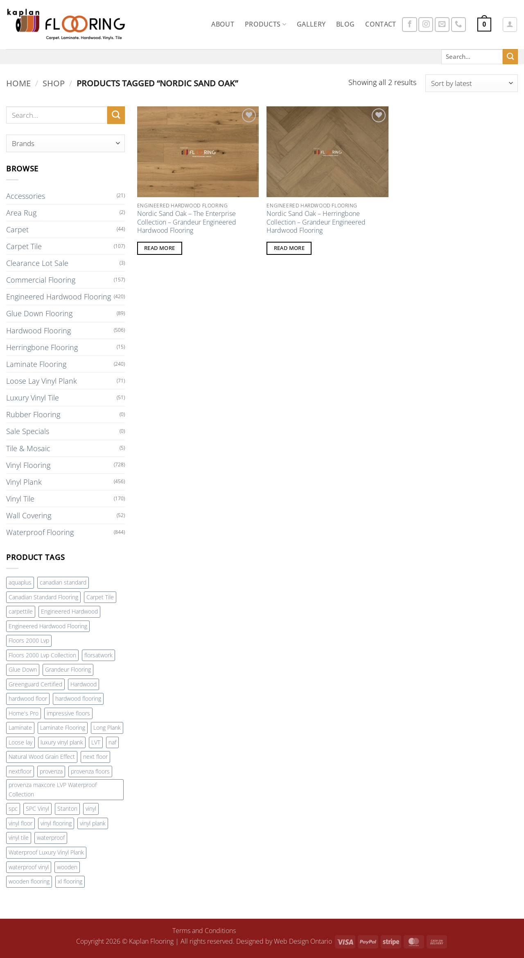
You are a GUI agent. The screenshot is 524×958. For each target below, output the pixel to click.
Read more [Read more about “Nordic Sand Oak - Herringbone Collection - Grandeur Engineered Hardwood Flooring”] (289, 248)
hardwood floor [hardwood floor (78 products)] (28, 698)
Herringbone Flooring (42, 347)
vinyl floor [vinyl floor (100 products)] (20, 823)
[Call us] (458, 24)
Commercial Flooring (40, 280)
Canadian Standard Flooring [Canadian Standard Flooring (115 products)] (43, 597)
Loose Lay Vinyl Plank (41, 381)
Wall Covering (28, 515)
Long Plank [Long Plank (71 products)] (107, 727)
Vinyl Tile (20, 499)
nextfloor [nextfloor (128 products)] (20, 771)
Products (265, 24)
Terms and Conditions (204, 930)
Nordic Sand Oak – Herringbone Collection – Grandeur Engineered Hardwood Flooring (316, 222)
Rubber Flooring (33, 414)
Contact (380, 24)
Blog (345, 24)
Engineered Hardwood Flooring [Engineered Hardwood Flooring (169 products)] (48, 626)
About (222, 24)
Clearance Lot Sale (37, 263)
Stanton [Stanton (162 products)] (67, 808)
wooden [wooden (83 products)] (67, 867)
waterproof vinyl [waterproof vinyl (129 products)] (29, 867)
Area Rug (21, 213)
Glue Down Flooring (39, 313)
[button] (484, 24)
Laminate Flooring (36, 364)
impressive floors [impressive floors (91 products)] (68, 713)
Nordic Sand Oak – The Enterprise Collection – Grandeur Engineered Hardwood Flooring (186, 222)
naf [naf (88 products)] (112, 742)
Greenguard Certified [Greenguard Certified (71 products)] (35, 684)
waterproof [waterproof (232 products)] (51, 837)
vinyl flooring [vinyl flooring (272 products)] (56, 823)
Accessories (25, 196)
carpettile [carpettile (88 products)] (21, 611)
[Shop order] (471, 83)
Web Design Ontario (303, 941)
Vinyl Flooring (28, 465)
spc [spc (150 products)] (13, 808)
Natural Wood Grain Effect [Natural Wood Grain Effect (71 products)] (42, 756)
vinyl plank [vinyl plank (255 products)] (93, 823)
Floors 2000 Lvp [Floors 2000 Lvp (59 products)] (29, 640)
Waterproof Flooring (40, 532)
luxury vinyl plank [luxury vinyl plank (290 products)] (62, 742)
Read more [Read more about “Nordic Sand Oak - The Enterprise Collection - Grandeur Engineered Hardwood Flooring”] (159, 248)
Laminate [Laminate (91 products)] (20, 727)
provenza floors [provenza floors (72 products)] (90, 771)
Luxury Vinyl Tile (32, 398)
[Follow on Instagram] (425, 24)
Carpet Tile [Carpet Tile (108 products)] (100, 597)
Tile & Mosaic (28, 448)
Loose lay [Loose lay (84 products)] (20, 742)
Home (18, 83)
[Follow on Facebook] (409, 24)
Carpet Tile (24, 246)
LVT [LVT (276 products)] (95, 742)
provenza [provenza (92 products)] (51, 771)
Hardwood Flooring (38, 330)
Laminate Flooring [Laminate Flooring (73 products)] (62, 727)
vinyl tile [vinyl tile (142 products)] (19, 837)
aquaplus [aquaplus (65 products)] (20, 582)
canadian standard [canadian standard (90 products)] (63, 582)
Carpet (17, 229)
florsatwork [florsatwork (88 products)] (98, 655)
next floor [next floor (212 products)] (95, 756)
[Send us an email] (442, 24)
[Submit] (510, 56)
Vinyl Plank (24, 482)
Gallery (311, 24)
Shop (54, 83)
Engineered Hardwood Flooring (58, 296)
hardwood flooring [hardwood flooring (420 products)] (78, 698)
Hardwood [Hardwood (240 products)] (83, 684)
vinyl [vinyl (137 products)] (91, 808)
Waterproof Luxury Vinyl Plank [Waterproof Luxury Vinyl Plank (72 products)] (46, 852)
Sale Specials (27, 431)
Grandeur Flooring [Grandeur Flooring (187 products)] (68, 669)
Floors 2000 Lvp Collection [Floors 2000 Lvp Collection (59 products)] (42, 655)
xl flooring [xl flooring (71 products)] (70, 881)
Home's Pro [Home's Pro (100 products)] (23, 713)
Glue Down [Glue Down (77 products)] (23, 669)
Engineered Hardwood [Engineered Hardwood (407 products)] (69, 611)
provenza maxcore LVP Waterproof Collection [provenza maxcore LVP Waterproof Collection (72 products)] (53, 789)
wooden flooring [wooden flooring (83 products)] (29, 881)
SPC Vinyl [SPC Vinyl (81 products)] (37, 808)
